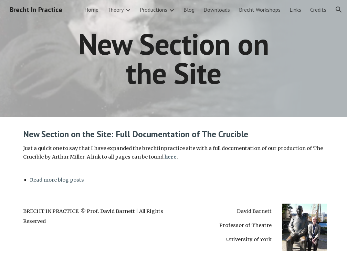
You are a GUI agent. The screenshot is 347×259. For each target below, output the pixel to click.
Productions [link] (153, 9)
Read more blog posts (57, 180)
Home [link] (91, 9)
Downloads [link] (216, 9)
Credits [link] (318, 9)
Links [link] (295, 9)
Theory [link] (115, 9)
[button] (338, 9)
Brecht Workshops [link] (260, 9)
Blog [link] (188, 9)
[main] (173, 58)
